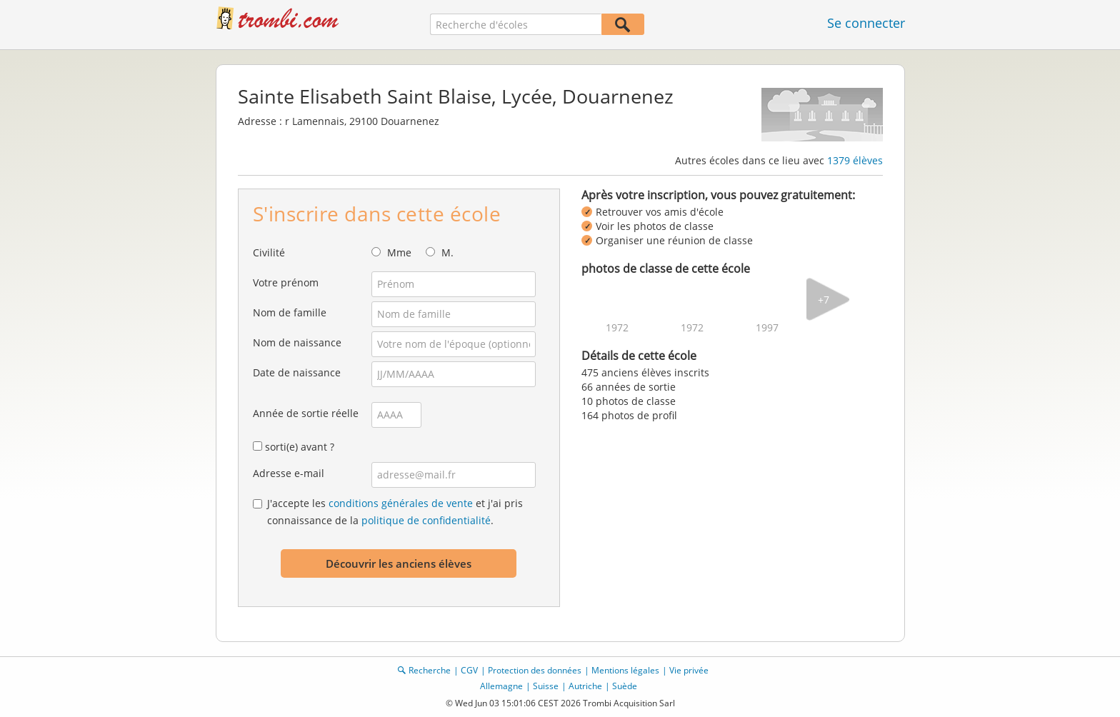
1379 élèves (855, 160)
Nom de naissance (297, 342)
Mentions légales (625, 670)
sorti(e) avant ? (299, 446)
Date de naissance (297, 372)
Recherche (430, 670)
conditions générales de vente (401, 503)
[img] (617, 299)
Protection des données (534, 670)
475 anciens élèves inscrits (645, 372)
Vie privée (689, 670)
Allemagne (501, 686)
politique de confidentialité (426, 520)
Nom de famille (289, 312)
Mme (399, 252)
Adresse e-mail (288, 473)
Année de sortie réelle (306, 413)
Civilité (269, 252)
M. (447, 252)
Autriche (585, 686)
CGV (469, 670)
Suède (624, 686)
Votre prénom (286, 282)
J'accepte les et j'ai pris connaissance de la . (395, 511)
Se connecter (866, 22)
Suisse (546, 686)
